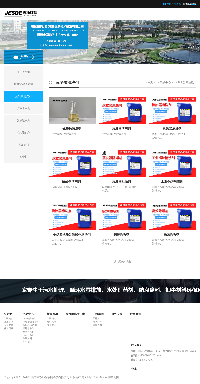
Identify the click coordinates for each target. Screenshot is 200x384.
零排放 (96, 318)
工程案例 (98, 314)
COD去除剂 (29, 318)
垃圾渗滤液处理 (31, 321)
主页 (150, 82)
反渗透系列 (28, 331)
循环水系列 (28, 328)
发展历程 (8, 328)
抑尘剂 (26, 341)
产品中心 (165, 82)
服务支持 (8, 325)
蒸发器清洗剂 (186, 82)
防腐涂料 (27, 338)
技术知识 (51, 325)
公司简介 (9, 314)
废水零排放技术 (75, 314)
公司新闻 (51, 318)
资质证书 (8, 321)
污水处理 (97, 321)
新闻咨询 (52, 314)
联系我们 (135, 314)
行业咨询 (51, 321)
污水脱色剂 (28, 335)
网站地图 (113, 377)
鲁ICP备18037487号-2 (94, 377)
